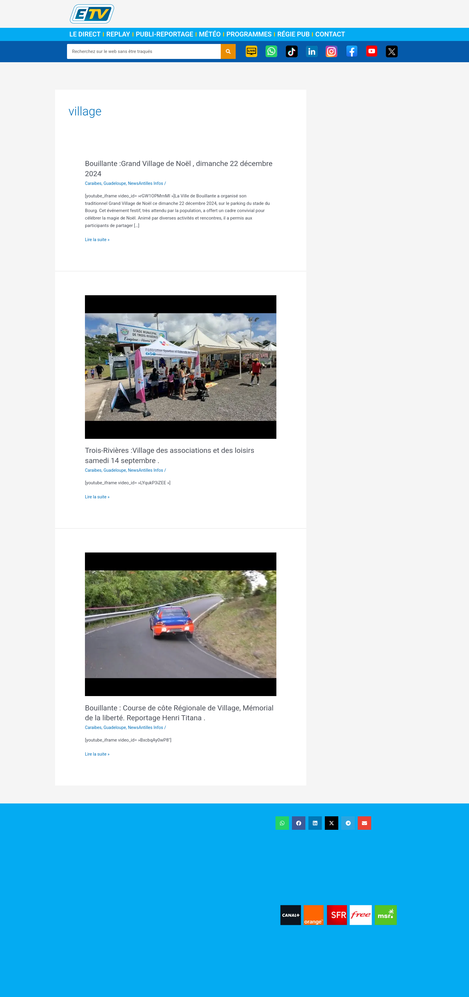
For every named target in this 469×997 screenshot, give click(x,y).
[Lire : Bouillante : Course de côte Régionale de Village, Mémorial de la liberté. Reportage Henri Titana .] (180, 624)
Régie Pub (293, 34)
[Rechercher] (228, 51)
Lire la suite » (98, 239)
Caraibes (94, 183)
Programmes (249, 34)
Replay (118, 34)
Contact (330, 34)
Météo (210, 34)
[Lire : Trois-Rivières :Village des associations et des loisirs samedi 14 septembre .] (180, 366)
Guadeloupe (116, 183)
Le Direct (84, 34)
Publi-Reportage (164, 34)
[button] (282, 823)
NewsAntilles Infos (149, 183)
